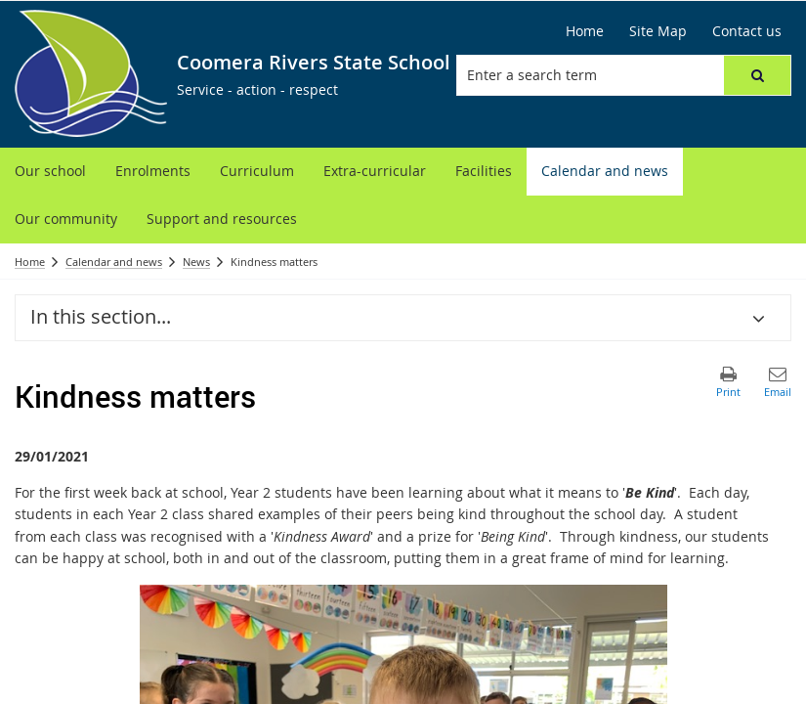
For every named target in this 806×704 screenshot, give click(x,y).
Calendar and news (113, 261)
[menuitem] (50, 172)
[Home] (585, 31)
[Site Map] (658, 31)
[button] (757, 75)
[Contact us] (746, 31)
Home (30, 261)
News (196, 261)
